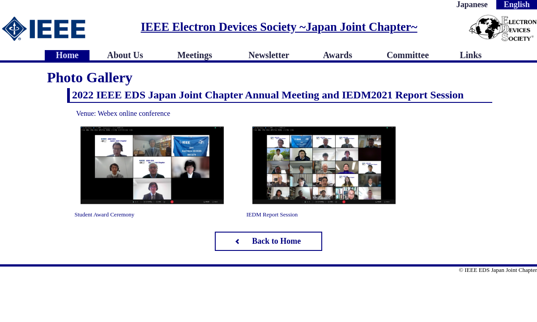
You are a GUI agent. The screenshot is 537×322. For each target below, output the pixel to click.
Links (471, 55)
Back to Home (276, 241)
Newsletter (268, 55)
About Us (125, 55)
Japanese (472, 4)
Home (67, 55)
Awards (337, 55)
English (517, 4)
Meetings (194, 55)
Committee (408, 55)
